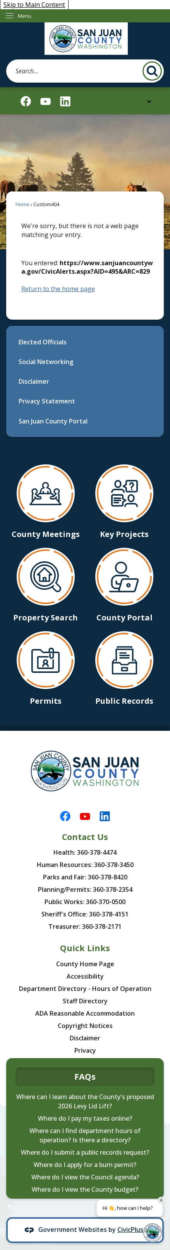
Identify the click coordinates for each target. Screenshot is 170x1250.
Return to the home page (58, 289)
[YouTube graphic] (45, 101)
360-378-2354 (112, 889)
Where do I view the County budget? (85, 1189)
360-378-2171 (102, 926)
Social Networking (46, 361)
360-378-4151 (109, 914)
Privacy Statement (47, 401)
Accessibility (85, 976)
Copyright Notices (85, 1025)
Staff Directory (85, 1001)
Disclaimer (34, 381)
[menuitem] (85, 342)
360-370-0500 (105, 902)
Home (22, 204)
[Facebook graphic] (26, 101)
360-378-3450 (114, 864)
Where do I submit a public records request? (85, 1152)
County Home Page (85, 964)
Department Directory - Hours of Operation (85, 988)
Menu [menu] (24, 15)
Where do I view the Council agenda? (85, 1177)
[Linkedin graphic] (65, 101)
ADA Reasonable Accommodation (85, 1013)
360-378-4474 (97, 852)
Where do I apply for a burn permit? (85, 1164)
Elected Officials (43, 342)
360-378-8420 (107, 877)
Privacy (85, 1050)
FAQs (85, 1076)
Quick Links (85, 948)
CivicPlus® (133, 1229)
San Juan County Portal (53, 421)
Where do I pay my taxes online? (85, 1118)
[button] (152, 71)
